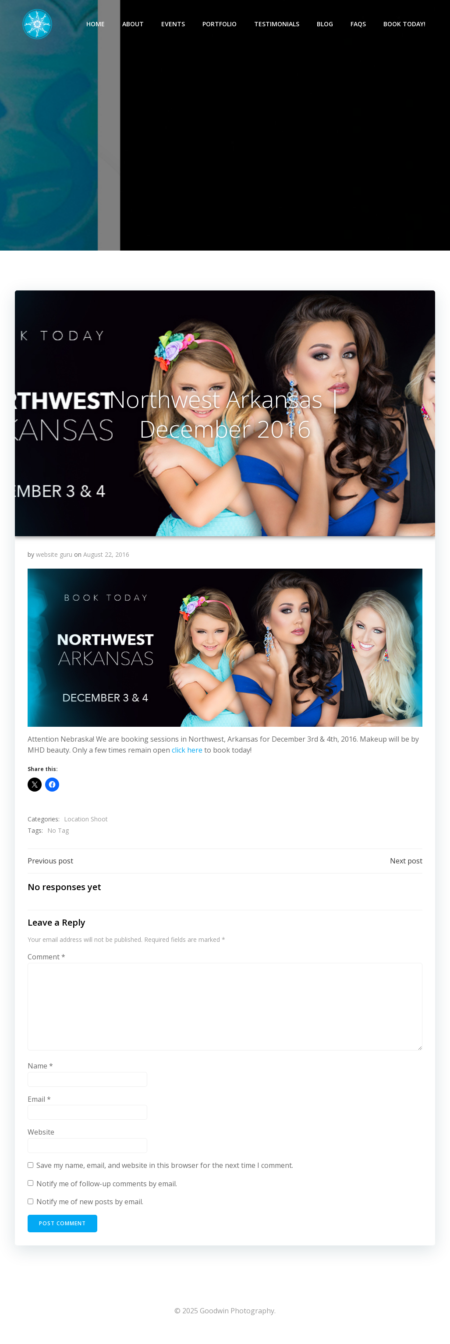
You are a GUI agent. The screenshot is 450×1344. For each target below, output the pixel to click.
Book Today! (406, 24)
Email (39, 1106)
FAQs (359, 24)
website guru (54, 560)
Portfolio (221, 24)
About (134, 24)
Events (174, 24)
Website (41, 1139)
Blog (326, 24)
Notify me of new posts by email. (90, 1209)
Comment (47, 964)
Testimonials (278, 24)
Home (97, 24)
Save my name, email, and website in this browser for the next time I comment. (165, 1172)
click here (187, 756)
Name (40, 1073)
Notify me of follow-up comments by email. (107, 1190)
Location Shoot (86, 825)
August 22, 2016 (107, 560)
